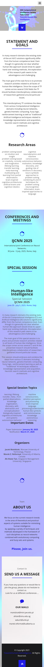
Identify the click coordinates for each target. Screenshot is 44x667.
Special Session (22, 299)
